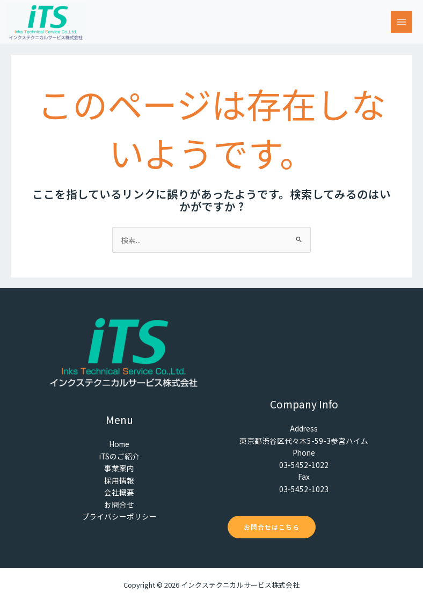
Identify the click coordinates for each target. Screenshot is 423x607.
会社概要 (119, 492)
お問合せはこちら (272, 526)
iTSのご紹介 (119, 456)
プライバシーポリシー (119, 516)
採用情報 (119, 480)
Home (119, 443)
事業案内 (119, 468)
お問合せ (119, 504)
